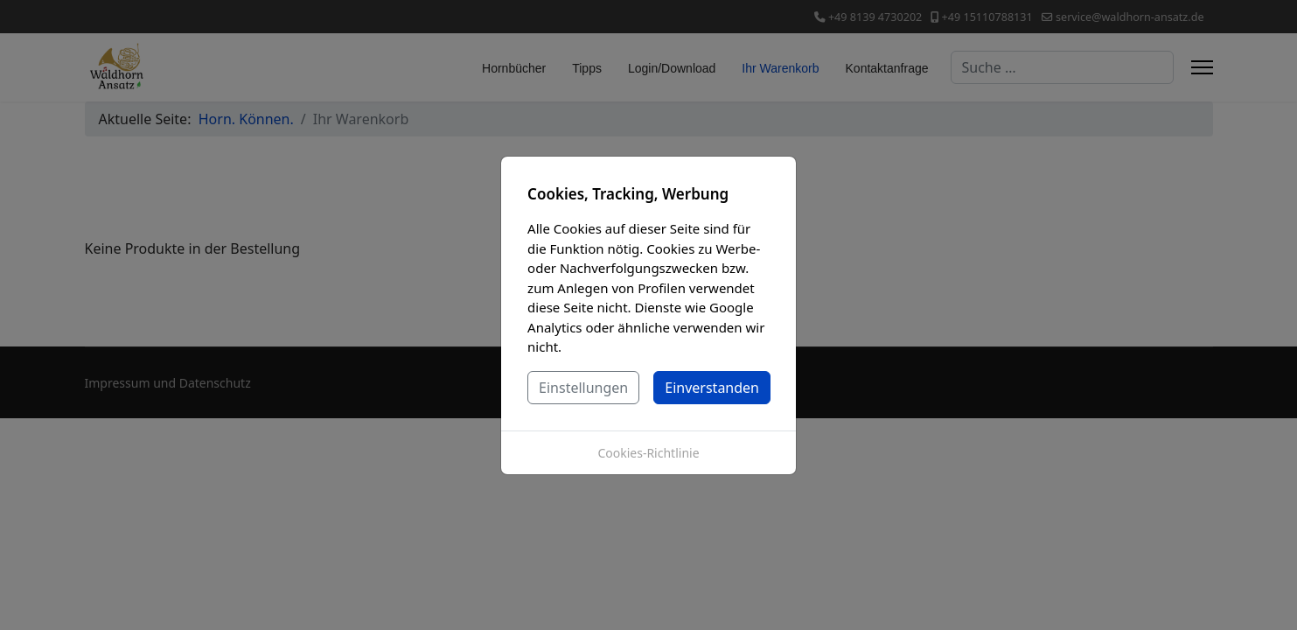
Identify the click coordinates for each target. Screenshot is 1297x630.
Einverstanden (712, 387)
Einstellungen (583, 387)
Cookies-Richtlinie (648, 452)
